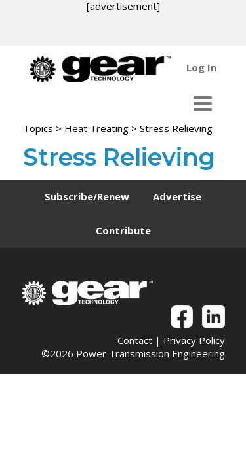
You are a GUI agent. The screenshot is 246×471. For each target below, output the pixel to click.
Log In (201, 67)
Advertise (177, 196)
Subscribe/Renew (87, 196)
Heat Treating (96, 128)
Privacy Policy (194, 340)
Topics (38, 128)
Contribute (123, 230)
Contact (134, 340)
